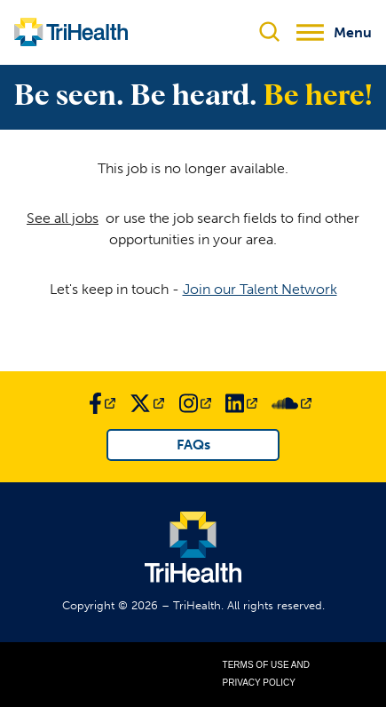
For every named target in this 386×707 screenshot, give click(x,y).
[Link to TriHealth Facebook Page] (102, 403)
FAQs (193, 444)
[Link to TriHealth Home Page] (71, 32)
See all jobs (62, 218)
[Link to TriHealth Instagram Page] (195, 403)
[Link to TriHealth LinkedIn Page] (241, 403)
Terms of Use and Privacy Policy (266, 673)
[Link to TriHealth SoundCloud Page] (291, 403)
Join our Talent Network (260, 289)
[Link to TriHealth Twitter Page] (147, 403)
